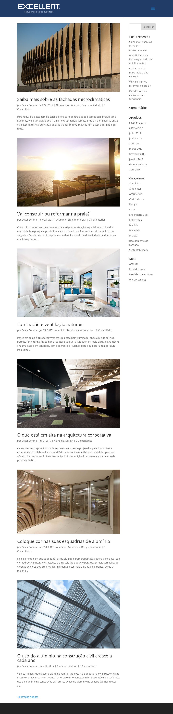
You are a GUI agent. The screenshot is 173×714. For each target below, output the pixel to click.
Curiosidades (136, 199)
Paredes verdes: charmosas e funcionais (138, 95)
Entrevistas (135, 220)
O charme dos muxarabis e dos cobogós (138, 72)
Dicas (132, 209)
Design (69, 440)
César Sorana (29, 105)
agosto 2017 (136, 127)
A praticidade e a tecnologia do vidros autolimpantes (140, 59)
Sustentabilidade (91, 105)
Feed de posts (137, 269)
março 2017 (135, 148)
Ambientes (73, 330)
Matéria (72, 666)
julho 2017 (135, 133)
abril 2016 (135, 169)
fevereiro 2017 (137, 154)
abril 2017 (135, 143)
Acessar (133, 263)
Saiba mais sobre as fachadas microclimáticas (63, 99)
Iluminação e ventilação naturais (50, 324)
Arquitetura (73, 105)
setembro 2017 (137, 122)
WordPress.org (137, 279)
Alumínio (61, 105)
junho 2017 (135, 138)
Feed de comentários (141, 274)
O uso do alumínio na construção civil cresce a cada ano (64, 658)
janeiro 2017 (136, 159)
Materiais (95, 547)
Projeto (133, 235)
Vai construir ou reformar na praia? (53, 214)
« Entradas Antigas (27, 696)
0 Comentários (97, 219)
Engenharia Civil (77, 219)
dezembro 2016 (138, 164)
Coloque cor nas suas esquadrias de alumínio (63, 541)
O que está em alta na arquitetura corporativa (64, 435)
